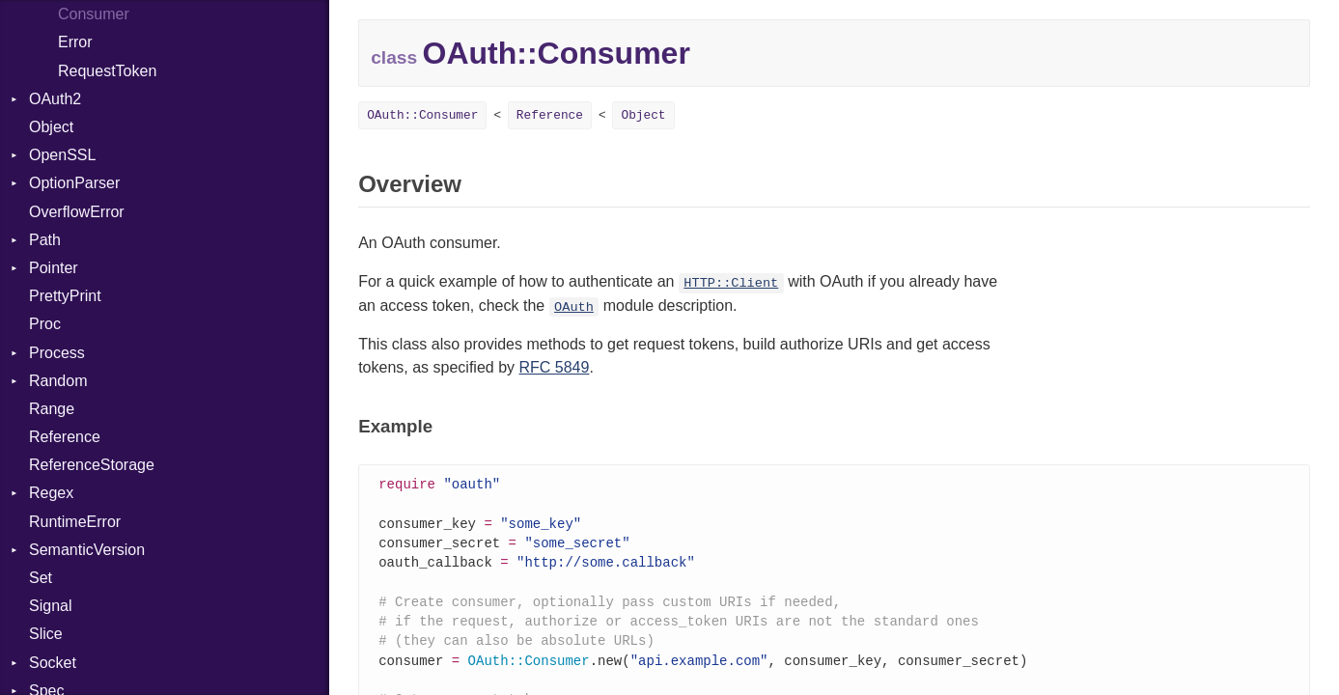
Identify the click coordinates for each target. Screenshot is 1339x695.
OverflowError (77, 212)
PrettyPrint (65, 296)
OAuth (574, 307)
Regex (51, 493)
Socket (52, 662)
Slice (46, 634)
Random (58, 381)
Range (51, 409)
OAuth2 (55, 99)
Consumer (93, 14)
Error (75, 42)
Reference (64, 437)
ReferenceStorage (91, 465)
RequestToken (107, 71)
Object (51, 127)
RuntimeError (75, 522)
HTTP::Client (730, 283)
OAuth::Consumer (422, 115)
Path (45, 240)
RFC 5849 (553, 367)
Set (40, 578)
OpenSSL (62, 155)
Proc (45, 324)
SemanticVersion (87, 550)
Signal (50, 606)
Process (57, 353)
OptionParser (74, 183)
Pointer (53, 268)
